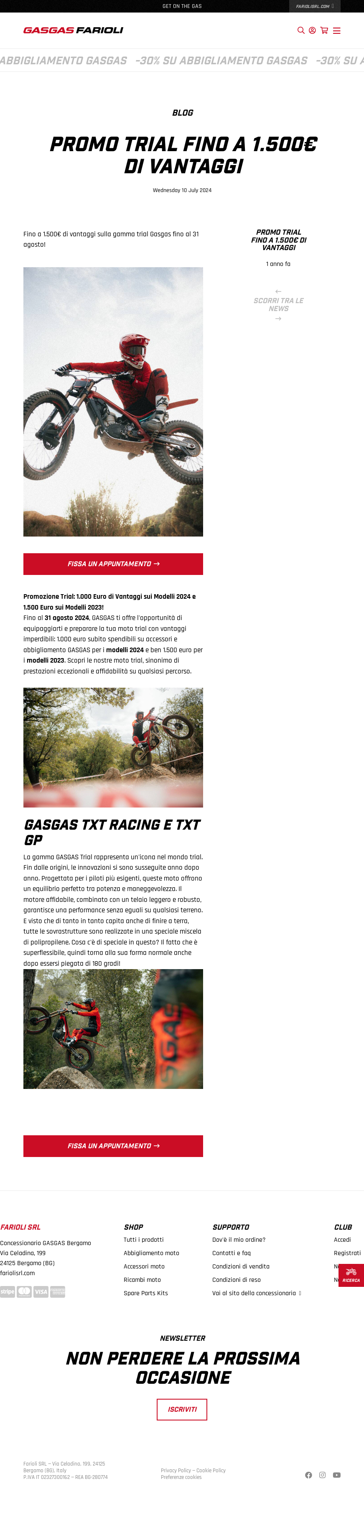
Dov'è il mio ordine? (239, 1240)
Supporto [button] (230, 1227)
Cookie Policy (211, 1470)
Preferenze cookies (181, 1477)
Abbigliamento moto (151, 1253)
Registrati (347, 1253)
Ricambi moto (142, 1280)
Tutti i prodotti (144, 1240)
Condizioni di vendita (241, 1266)
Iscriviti (182, 1409)
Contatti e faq (231, 1253)
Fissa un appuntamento (113, 563)
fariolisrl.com (315, 7)
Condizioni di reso (236, 1280)
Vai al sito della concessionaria (256, 1293)
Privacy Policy (176, 1470)
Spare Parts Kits (146, 1293)
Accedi (342, 1240)
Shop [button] (133, 1227)
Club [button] (342, 1227)
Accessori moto (144, 1266)
